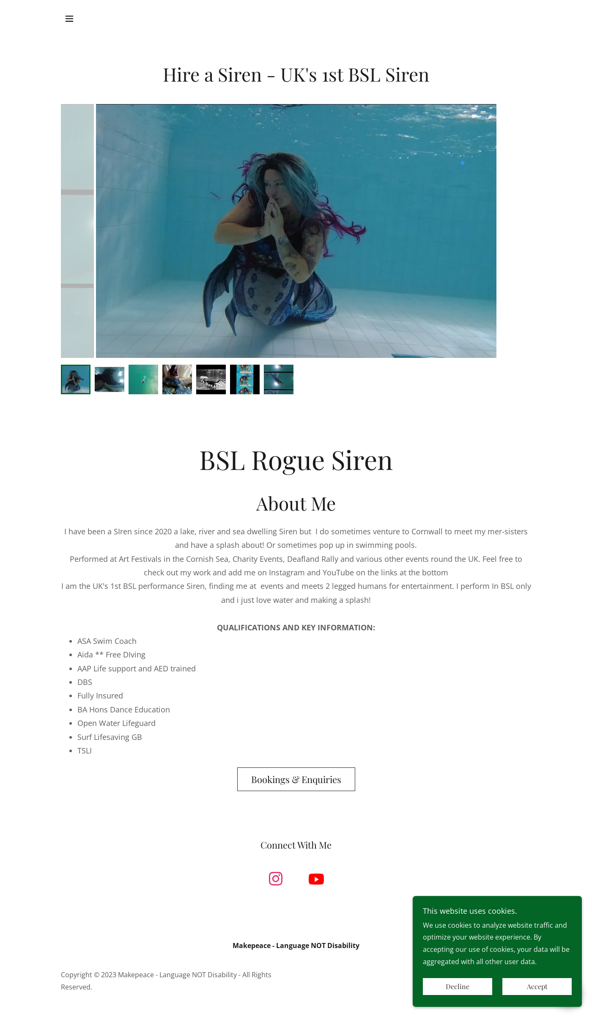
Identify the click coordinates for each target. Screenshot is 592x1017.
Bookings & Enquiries (296, 779)
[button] (69, 18)
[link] (275, 880)
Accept (537, 986)
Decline (457, 986)
